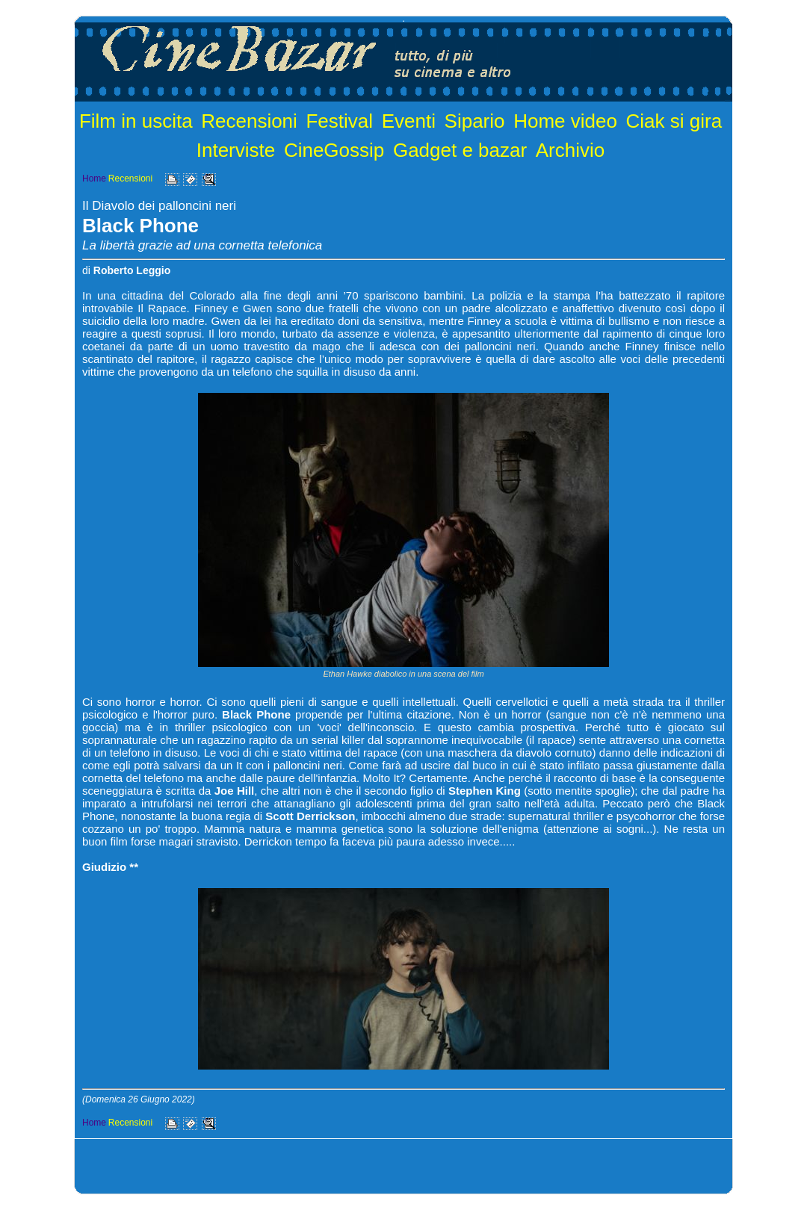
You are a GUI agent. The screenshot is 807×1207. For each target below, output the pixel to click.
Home (94, 178)
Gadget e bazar (460, 150)
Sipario (475, 121)
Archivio (570, 150)
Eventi (409, 121)
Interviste (236, 150)
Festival (339, 121)
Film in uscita (136, 121)
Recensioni (249, 121)
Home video (565, 121)
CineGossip (334, 150)
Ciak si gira (674, 121)
